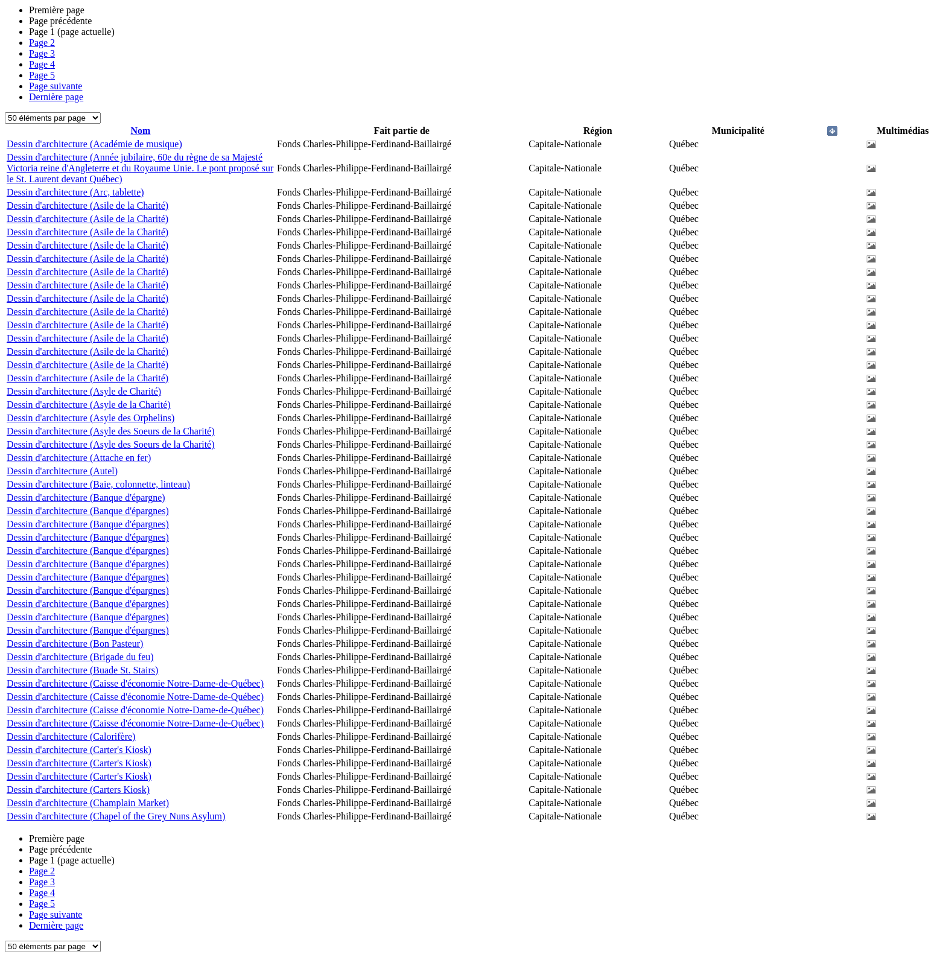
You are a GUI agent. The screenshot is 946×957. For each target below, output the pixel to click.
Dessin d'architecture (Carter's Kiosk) (79, 750)
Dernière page (56, 97)
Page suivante (55, 86)
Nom (141, 131)
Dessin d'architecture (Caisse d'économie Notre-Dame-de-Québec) (135, 683)
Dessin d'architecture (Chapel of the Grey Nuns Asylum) (116, 816)
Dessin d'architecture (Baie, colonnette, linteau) (98, 484)
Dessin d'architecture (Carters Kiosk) (78, 789)
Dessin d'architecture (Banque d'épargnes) (88, 511)
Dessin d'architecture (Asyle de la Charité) (89, 404)
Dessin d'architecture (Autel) (62, 471)
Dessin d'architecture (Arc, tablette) (75, 192)
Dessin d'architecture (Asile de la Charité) (87, 205)
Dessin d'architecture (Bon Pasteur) (75, 643)
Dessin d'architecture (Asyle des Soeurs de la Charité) (111, 431)
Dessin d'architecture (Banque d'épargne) (86, 497)
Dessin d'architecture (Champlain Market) (88, 803)
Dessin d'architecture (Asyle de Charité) (84, 391)
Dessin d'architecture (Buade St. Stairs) (82, 670)
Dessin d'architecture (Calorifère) (71, 736)
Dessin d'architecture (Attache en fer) (79, 458)
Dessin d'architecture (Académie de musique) (94, 144)
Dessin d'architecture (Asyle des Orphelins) (90, 418)
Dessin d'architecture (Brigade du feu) (80, 657)
